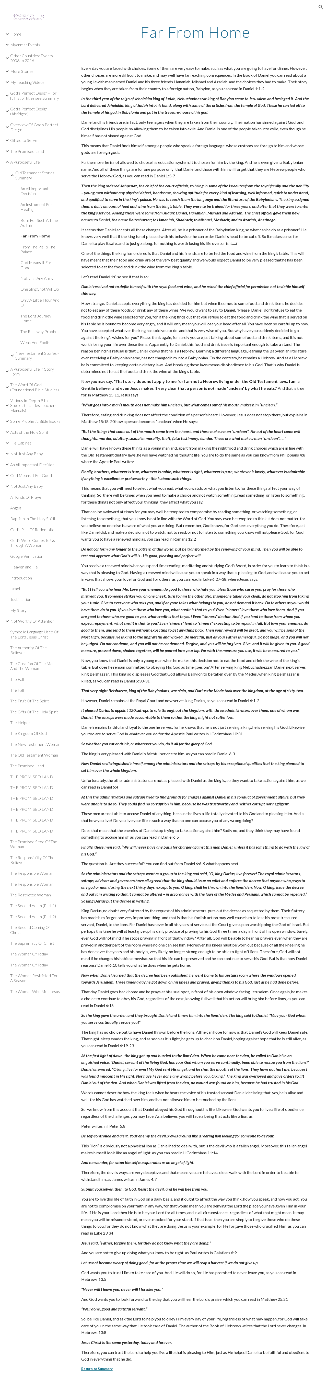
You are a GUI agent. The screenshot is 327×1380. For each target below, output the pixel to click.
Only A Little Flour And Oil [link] (40, 302)
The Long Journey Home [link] (35, 318)
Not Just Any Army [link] (36, 278)
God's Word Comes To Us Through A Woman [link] (32, 543)
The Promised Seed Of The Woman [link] (33, 844)
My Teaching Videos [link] (27, 82)
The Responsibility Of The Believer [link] (32, 860)
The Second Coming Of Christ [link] (30, 929)
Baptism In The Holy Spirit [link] (32, 518)
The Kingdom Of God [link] (28, 733)
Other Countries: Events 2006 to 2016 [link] (31, 58)
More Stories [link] (21, 71)
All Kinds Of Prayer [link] (26, 497)
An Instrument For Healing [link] (36, 207)
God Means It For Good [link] (35, 265)
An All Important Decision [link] (34, 191)
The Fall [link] (17, 679)
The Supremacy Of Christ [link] (32, 943)
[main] (195, 31)
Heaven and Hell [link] (24, 566)
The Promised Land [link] (27, 151)
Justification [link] (20, 599)
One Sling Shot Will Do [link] (39, 289)
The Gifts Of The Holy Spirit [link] (34, 711)
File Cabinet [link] (20, 442)
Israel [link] (15, 588)
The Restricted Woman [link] (30, 894)
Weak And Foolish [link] (36, 342)
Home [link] (15, 33)
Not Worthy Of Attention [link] (32, 621)
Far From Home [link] (35, 235)
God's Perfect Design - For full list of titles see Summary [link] (34, 95)
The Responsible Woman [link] (31, 873)
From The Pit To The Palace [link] (37, 249)
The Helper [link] (20, 722)
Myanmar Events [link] (25, 44)
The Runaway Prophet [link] (39, 331)
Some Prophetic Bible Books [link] (35, 421)
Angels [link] (15, 507)
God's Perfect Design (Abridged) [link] (29, 111)
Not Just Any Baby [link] (26, 453)
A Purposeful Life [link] (25, 161)
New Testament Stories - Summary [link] (37, 355)
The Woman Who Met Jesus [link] (35, 991)
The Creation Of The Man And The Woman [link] (32, 666)
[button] (321, 7)
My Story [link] (18, 610)
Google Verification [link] (26, 556)
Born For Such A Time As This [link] (39, 222)
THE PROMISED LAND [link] (31, 776)
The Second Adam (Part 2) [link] (33, 916)
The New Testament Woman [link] (35, 744)
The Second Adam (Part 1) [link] (33, 905)
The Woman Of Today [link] (29, 953)
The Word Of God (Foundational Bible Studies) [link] (34, 387)
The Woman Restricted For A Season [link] (34, 978)
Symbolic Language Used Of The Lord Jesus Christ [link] (34, 634)
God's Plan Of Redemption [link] (33, 529)
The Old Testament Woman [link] (34, 754)
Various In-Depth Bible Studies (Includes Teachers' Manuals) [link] (33, 405)
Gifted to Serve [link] (23, 140)
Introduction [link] (21, 577)
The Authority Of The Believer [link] (28, 650)
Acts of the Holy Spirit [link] (29, 432)
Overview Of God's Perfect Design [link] (34, 127)
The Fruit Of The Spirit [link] (29, 700)
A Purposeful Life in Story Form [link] (32, 371)
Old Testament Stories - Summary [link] (35, 175)
